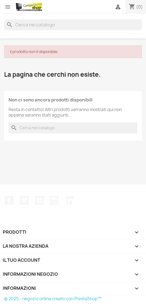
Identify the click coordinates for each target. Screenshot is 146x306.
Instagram (54, 200)
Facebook (9, 200)
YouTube (39, 200)
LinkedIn (69, 200)
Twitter (24, 200)
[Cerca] (73, 24)
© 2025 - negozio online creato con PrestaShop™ (52, 299)
